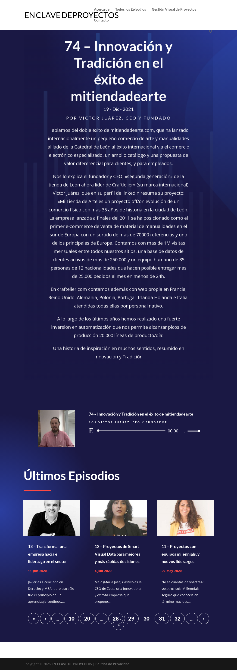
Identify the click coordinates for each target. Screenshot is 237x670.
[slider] (132, 430)
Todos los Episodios (130, 9)
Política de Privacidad (112, 664)
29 (131, 618)
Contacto (101, 20)
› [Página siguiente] (204, 618)
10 (72, 618)
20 (87, 618)
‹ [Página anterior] (45, 618)
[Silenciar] (185, 431)
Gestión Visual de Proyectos (174, 9)
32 (178, 618)
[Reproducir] (91, 430)
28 (116, 618)
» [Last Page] (118, 624)
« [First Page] (33, 618)
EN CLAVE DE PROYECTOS (72, 664)
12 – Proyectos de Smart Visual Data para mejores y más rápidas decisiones (117, 554)
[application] (144, 430)
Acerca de (101, 9)
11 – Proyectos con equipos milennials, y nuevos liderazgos (181, 554)
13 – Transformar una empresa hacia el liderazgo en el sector (47, 554)
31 (162, 618)
